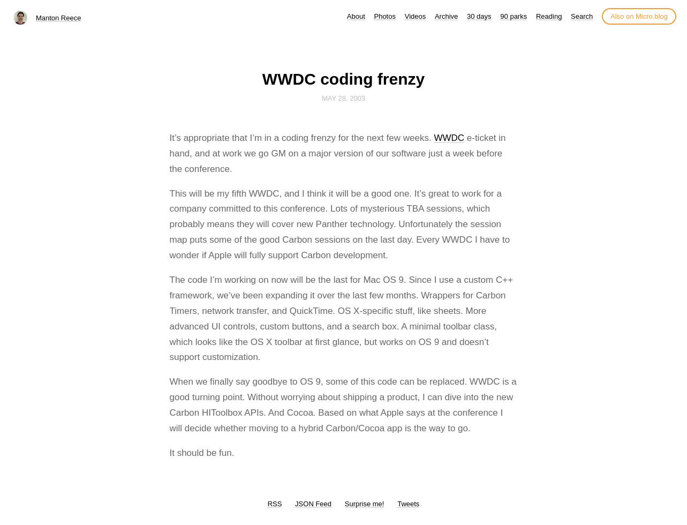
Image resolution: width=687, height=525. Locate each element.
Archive (446, 16)
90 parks (513, 16)
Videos (415, 16)
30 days (479, 16)
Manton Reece (58, 18)
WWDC (449, 138)
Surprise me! (364, 504)
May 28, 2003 (343, 98)
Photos (384, 16)
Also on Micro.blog (639, 16)
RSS (275, 504)
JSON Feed (313, 504)
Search (582, 16)
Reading (549, 16)
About (356, 16)
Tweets (408, 504)
